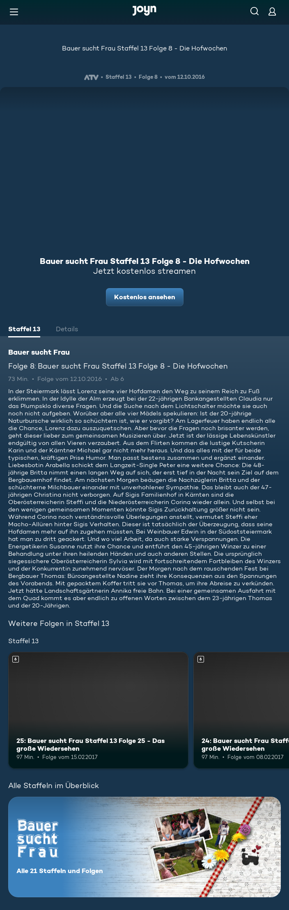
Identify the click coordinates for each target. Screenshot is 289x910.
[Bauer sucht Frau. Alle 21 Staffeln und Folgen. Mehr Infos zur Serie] (144, 847)
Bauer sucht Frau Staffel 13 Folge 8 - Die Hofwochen (144, 48)
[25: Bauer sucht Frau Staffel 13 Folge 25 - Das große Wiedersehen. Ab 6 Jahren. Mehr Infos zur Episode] (98, 710)
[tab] (24, 330)
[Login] (272, 11)
